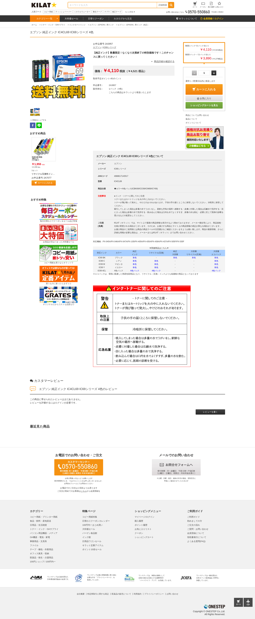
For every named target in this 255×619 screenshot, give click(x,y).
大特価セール (71, 18)
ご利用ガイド (193, 517)
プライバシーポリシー (154, 594)
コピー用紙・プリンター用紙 (43, 517)
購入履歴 (139, 521)
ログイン (59, 402)
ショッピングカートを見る (204, 105)
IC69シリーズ (109, 47)
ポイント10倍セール (91, 549)
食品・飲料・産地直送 (40, 521)
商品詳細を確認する (164, 61)
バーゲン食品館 (89, 533)
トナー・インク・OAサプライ (44, 529)
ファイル (34, 545)
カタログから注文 (123, 18)
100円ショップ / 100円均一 (43, 561)
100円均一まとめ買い (92, 525)
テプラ (107, 12)
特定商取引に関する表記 (98, 594)
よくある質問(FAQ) (196, 541)
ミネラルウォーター (82, 12)
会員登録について (195, 533)
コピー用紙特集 (89, 517)
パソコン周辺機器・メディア (43, 533)
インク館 (86, 537)
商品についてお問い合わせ (197, 115)
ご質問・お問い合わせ (197, 529)
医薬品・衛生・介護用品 (41, 557)
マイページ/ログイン (144, 517)
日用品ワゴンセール (91, 541)
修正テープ (116, 12)
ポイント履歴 (141, 525)
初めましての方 (194, 521)
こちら (84, 491)
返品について (191, 119)
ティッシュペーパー (63, 12)
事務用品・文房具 (38, 541)
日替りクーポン (96, 18)
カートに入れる (45, 183)
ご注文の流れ (193, 525)
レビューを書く (210, 412)
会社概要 (81, 594)
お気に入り (205, 98)
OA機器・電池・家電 (40, 537)
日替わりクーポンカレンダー (96, 521)
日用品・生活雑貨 (38, 525)
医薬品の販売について (121, 594)
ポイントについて (193, 123)
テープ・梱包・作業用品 (41, 549)
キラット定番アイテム (92, 545)
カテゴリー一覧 (44, 18)
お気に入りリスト (143, 529)
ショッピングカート (144, 537)
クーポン (139, 533)
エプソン (97, 47)
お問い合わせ (172, 594)
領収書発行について (196, 537)
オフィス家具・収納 (39, 553)
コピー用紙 (48, 12)
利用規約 (137, 594)
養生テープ (97, 12)
